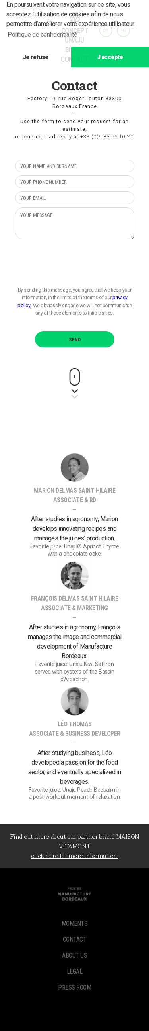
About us (74, 955)
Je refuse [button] (35, 57)
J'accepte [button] (110, 57)
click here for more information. (74, 855)
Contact (75, 939)
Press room (74, 987)
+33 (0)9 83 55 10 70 (107, 136)
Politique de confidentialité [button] (42, 34)
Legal (75, 971)
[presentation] (75, 262)
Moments (75, 923)
